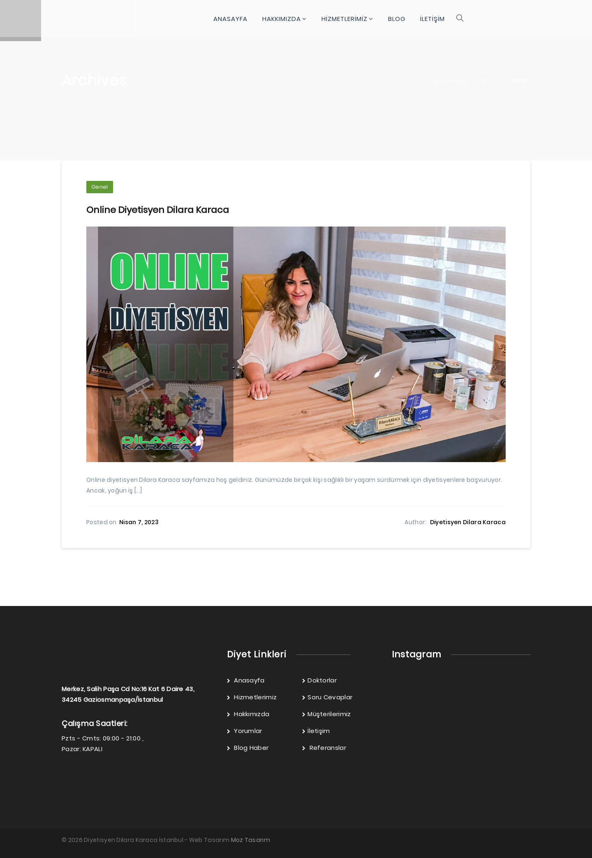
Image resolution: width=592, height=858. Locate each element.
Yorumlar (244, 730)
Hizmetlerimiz (252, 696)
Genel (99, 187)
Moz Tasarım (250, 839)
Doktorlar (319, 679)
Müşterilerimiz (326, 713)
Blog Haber (248, 746)
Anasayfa (451, 80)
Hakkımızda (248, 713)
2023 (489, 80)
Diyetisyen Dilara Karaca (468, 522)
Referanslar (324, 746)
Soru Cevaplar (327, 696)
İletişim (316, 730)
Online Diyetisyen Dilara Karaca (157, 209)
